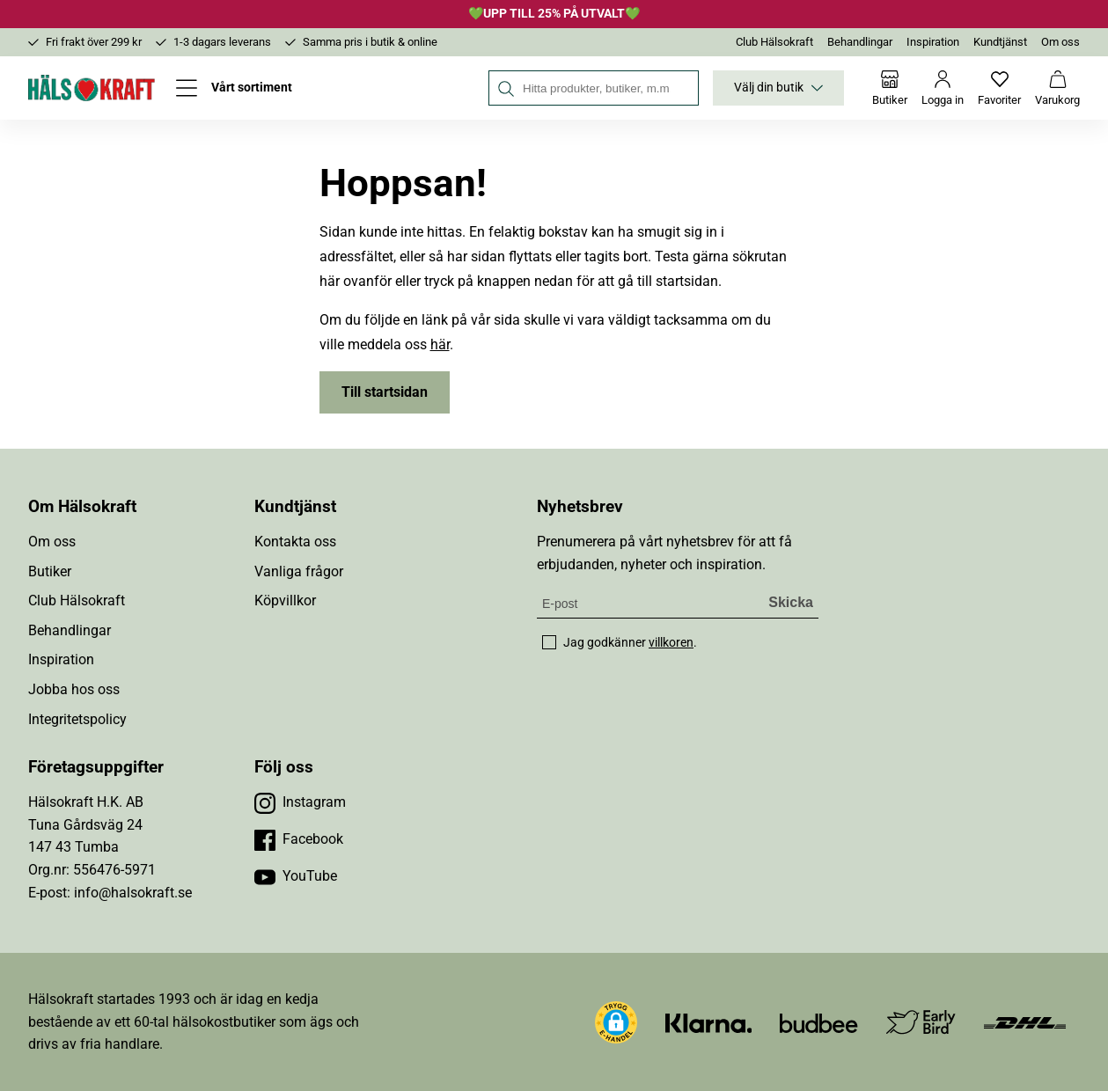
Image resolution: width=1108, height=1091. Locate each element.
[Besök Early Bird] (921, 1021)
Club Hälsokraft (774, 41)
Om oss (1060, 41)
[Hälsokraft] (91, 88)
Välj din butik (778, 88)
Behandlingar (859, 41)
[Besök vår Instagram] (300, 802)
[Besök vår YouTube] (295, 876)
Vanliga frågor (298, 571)
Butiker (49, 571)
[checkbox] (549, 642)
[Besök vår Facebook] (298, 839)
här (440, 344)
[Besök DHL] (1025, 1022)
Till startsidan (384, 392)
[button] (616, 1022)
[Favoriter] (999, 88)
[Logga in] (942, 88)
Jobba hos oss (74, 689)
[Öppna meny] (234, 88)
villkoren (671, 642)
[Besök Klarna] (708, 1022)
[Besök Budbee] (818, 1022)
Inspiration (932, 41)
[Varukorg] (1057, 88)
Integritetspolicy (77, 719)
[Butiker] (889, 88)
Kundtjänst (1000, 41)
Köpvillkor (285, 600)
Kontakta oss (295, 541)
